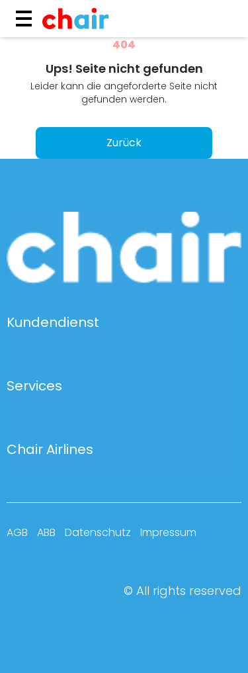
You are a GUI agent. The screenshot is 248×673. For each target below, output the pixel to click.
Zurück (124, 142)
